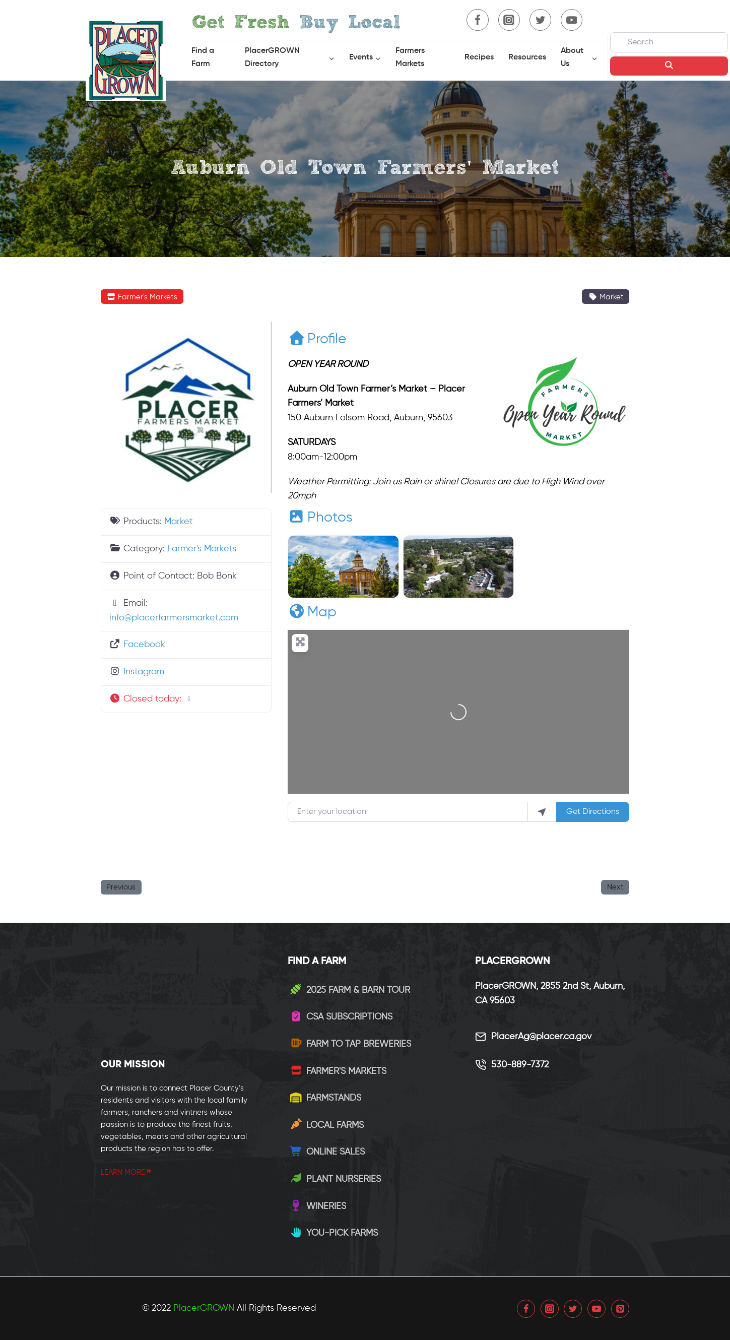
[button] (186, 699)
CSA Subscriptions (341, 1017)
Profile (317, 339)
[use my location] (542, 812)
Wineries (318, 1206)
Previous (121, 887)
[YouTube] (571, 20)
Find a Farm (202, 57)
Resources (527, 57)
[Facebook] (477, 20)
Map (312, 612)
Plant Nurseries (335, 1179)
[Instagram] (509, 20)
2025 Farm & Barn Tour (350, 990)
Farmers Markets (410, 57)
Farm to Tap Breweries (350, 1044)
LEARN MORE (127, 1172)
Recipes (479, 57)
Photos (320, 518)
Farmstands (325, 1098)
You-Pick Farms (334, 1233)
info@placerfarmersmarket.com (173, 617)
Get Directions (592, 812)
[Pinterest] (620, 1309)
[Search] (669, 42)
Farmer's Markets (141, 297)
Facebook (144, 644)
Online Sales (327, 1152)
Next (615, 887)
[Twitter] (540, 20)
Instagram (143, 671)
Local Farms (327, 1125)
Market (606, 297)
